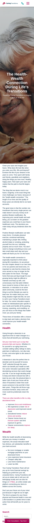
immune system (13, 420)
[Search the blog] (16, 516)
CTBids (12, 482)
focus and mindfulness (23, 404)
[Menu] (28, 3)
